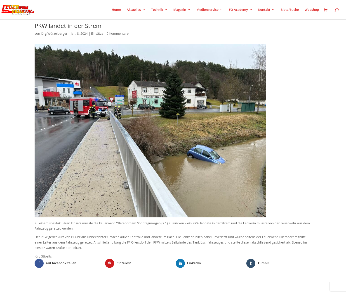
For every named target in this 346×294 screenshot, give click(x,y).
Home (116, 10)
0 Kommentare (118, 33)
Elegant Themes (57, 287)
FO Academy (238, 10)
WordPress (87, 287)
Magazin (179, 10)
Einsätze (97, 33)
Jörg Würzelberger (54, 33)
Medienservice (207, 10)
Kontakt (264, 10)
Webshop (312, 10)
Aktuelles (134, 10)
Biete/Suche (290, 10)
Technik (157, 10)
